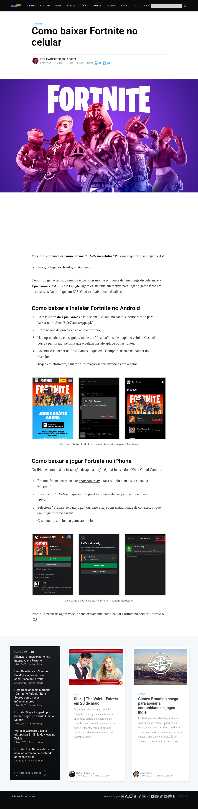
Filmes (59, 5)
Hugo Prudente (85, 772)
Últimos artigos (112, 796)
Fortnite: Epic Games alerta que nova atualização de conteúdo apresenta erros (34, 752)
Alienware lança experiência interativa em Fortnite (32, 658)
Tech (136, 5)
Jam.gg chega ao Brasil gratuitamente (64, 267)
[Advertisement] (99, 226)
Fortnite (37, 23)
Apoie (146, 5)
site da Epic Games (65, 316)
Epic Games (41, 286)
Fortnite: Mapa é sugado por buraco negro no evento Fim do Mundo (34, 715)
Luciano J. (146, 772)
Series (125, 5)
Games (71, 5)
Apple (58, 286)
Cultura (45, 5)
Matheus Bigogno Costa (61, 59)
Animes (31, 5)
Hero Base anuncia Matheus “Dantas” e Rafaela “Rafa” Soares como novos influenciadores (32, 695)
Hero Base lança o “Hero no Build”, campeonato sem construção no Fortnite (31, 674)
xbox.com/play (89, 480)
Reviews (112, 5)
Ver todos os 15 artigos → (30, 772)
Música (84, 5)
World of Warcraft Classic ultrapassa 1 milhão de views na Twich (34, 734)
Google (74, 286)
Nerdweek (15, 796)
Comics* (98, 5)
